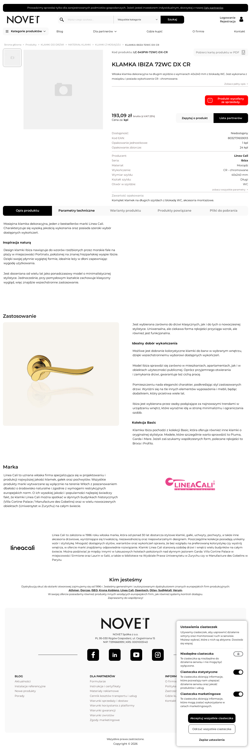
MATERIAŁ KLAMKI (79, 44)
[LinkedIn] (115, 655)
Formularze (98, 681)
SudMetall (165, 590)
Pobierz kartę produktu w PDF (217, 52)
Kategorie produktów (28, 31)
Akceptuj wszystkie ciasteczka (211, 718)
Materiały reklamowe (104, 691)
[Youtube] (136, 655)
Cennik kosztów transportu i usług (113, 696)
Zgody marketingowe (105, 720)
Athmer (74, 590)
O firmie (198, 31)
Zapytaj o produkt (195, 118)
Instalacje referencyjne (30, 686)
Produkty (31, 44)
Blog (59, 31)
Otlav (153, 590)
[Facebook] (93, 655)
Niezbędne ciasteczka (197, 653)
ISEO (94, 590)
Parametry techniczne (76, 210)
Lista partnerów (230, 118)
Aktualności (23, 681)
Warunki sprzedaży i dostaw (109, 701)
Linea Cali (127, 590)
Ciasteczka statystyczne (198, 672)
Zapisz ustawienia (212, 740)
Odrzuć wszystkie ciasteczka (211, 729)
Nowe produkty (25, 691)
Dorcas (85, 590)
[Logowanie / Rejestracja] (231, 20)
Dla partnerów (105, 32)
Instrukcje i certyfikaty (105, 686)
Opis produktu (27, 210)
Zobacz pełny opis (235, 83)
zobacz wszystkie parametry (229, 189)
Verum (177, 590)
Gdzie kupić (155, 31)
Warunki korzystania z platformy (112, 705)
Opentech (141, 590)
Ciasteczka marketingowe (200, 694)
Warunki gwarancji (103, 710)
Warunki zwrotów (102, 715)
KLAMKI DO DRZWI (52, 44)
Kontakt (239, 31)
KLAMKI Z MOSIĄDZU (108, 44)
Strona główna (12, 44)
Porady (20, 696)
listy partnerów (213, 7)
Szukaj (172, 19)
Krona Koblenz (109, 590)
